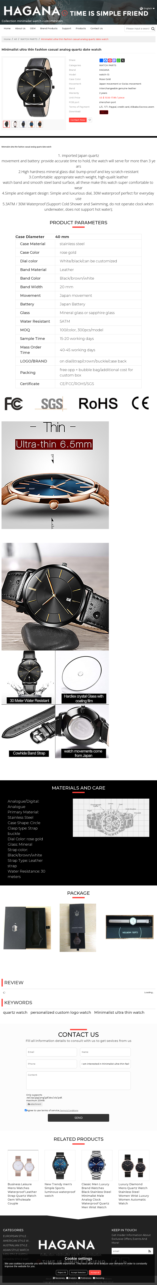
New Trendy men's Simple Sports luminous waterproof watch (60, 1190)
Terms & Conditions (69, 1110)
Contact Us (96, 28)
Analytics (71, 1278)
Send (79, 1118)
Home (7, 28)
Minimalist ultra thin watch (119, 1012)
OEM (33, 28)
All (15, 39)
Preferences (84, 1278)
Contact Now (78, 120)
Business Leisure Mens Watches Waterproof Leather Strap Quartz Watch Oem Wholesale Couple (22, 1194)
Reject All (62, 1272)
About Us (20, 28)
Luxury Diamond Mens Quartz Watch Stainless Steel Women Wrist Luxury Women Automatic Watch (134, 1194)
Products (81, 28)
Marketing (98, 1278)
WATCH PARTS (28, 39)
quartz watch (15, 1012)
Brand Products (48, 28)
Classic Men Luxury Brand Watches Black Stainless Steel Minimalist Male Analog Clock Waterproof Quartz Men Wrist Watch (96, 1196)
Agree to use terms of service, (51, 1110)
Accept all (95, 1272)
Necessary (59, 1278)
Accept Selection (78, 1272)
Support (66, 28)
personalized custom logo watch (61, 1012)
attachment (34, 1104)
